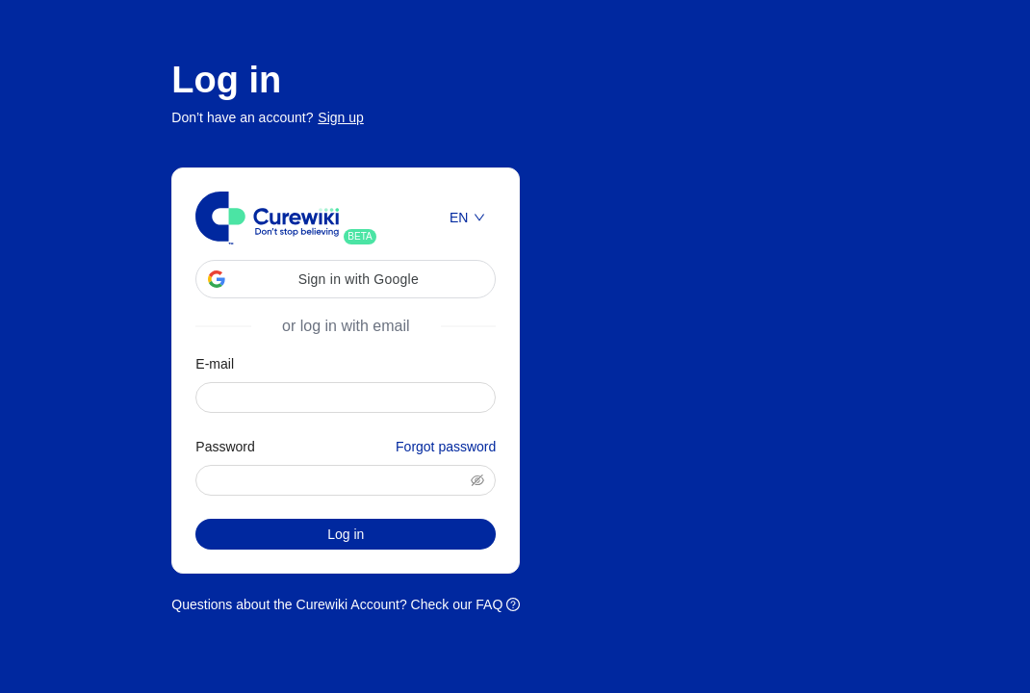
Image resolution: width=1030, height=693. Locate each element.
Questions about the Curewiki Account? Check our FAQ (345, 604)
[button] (345, 279)
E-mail (214, 364)
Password (345, 446)
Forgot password (446, 446)
